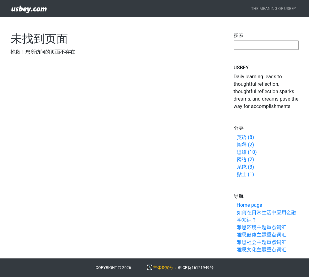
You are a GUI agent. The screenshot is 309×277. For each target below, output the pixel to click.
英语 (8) (245, 137)
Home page (249, 205)
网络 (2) (245, 159)
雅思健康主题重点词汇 (261, 235)
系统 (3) (245, 167)
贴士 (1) (245, 174)
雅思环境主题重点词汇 (261, 227)
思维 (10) (247, 152)
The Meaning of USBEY (273, 8)
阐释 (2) (245, 145)
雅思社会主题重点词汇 (261, 242)
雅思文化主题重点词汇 (261, 250)
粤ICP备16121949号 (195, 267)
